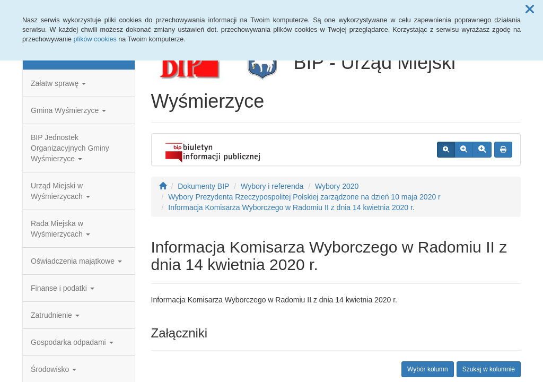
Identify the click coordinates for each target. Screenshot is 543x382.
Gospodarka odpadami (72, 342)
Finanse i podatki (62, 288)
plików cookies (95, 39)
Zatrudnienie (55, 315)
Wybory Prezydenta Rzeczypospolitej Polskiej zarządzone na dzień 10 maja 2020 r (304, 197)
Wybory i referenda (272, 186)
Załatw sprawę (58, 83)
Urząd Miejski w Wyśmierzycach (60, 191)
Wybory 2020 (336, 186)
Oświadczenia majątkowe (76, 261)
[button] (529, 9)
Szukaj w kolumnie (488, 369)
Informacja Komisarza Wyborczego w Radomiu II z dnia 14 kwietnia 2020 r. (291, 207)
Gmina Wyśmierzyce (68, 110)
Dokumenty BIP (203, 186)
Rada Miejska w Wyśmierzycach (60, 228)
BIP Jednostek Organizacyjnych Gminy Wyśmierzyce (70, 148)
